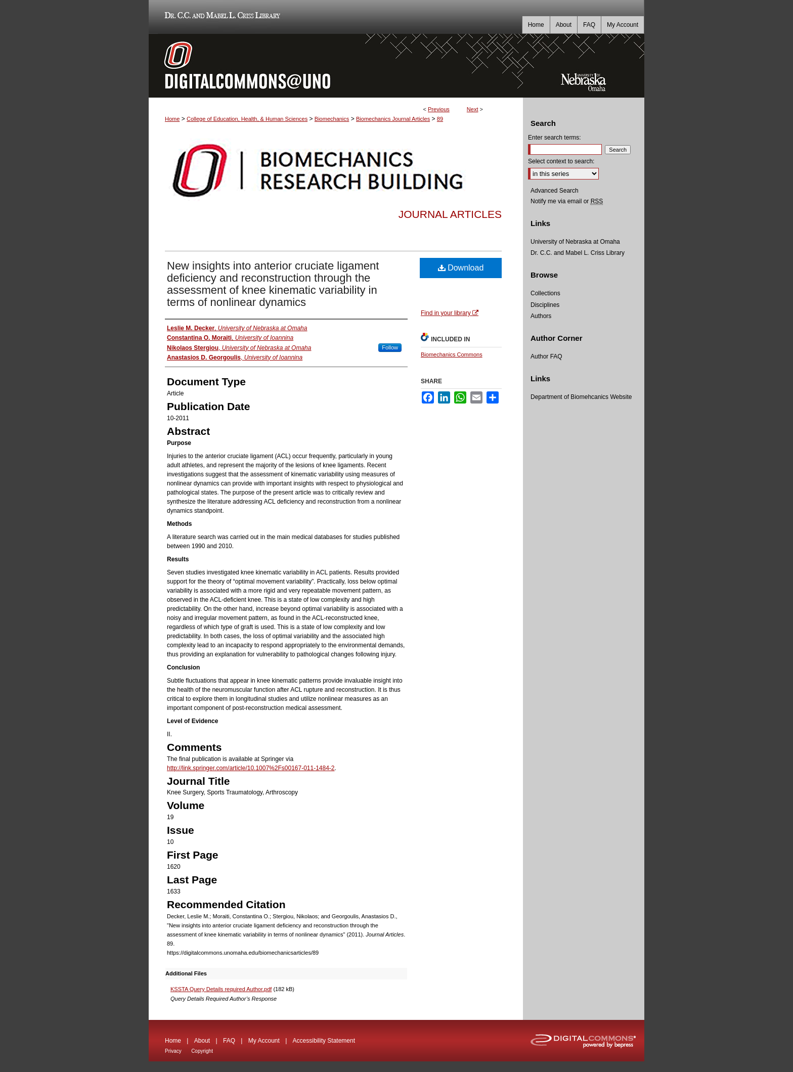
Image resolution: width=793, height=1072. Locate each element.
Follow (390, 347)
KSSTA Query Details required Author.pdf (221, 989)
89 (440, 119)
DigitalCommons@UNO (336, 66)
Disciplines (545, 304)
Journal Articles (450, 214)
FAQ (229, 1040)
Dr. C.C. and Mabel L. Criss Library (221, 17)
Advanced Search (555, 190)
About (202, 1040)
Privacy (173, 1051)
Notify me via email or (567, 201)
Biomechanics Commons (451, 354)
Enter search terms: (554, 137)
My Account (264, 1040)
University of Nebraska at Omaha (575, 241)
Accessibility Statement (324, 1040)
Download (461, 267)
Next (472, 109)
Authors (541, 316)
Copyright (202, 1051)
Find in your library (449, 313)
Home (172, 119)
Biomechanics (332, 119)
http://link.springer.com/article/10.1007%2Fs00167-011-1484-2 (251, 768)
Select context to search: (561, 161)
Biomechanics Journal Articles (393, 119)
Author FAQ (546, 356)
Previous (439, 109)
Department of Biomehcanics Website (581, 396)
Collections (545, 293)
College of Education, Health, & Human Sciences (247, 119)
